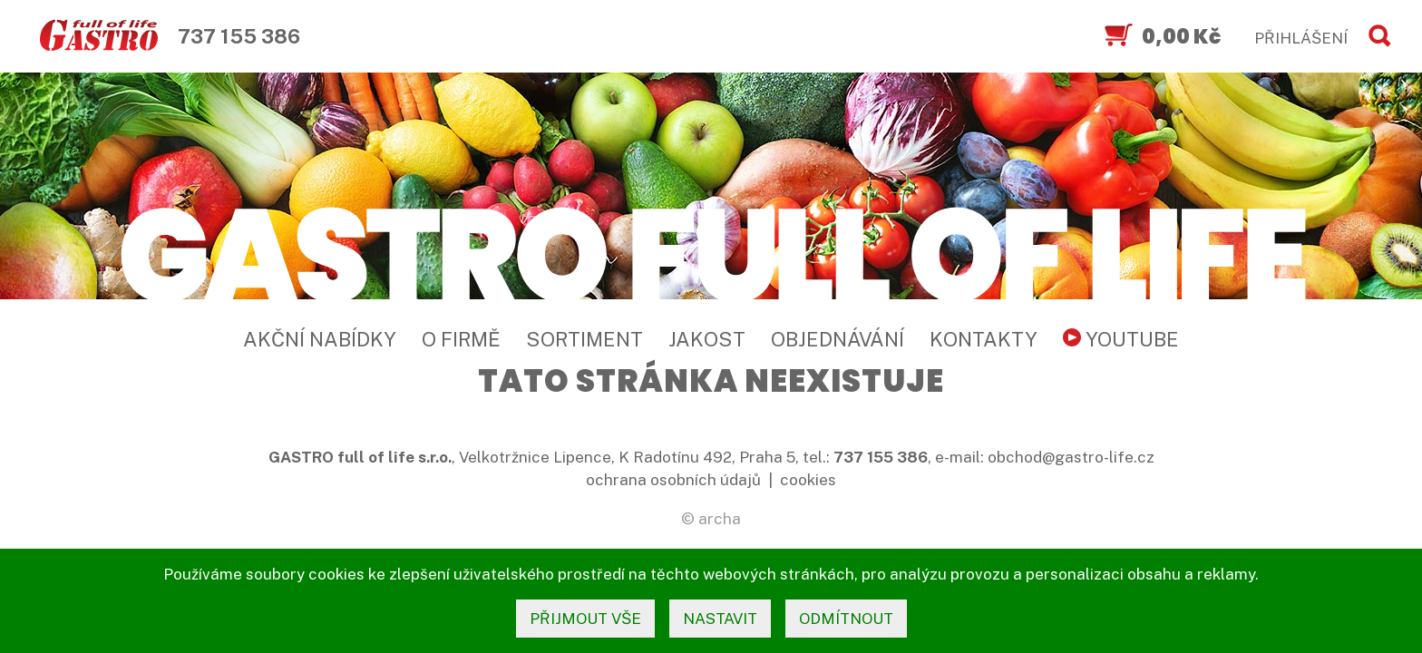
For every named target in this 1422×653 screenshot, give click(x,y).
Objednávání (837, 339)
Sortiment (584, 339)
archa (719, 519)
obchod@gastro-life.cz (1071, 457)
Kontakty (983, 339)
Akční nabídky (319, 339)
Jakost (706, 339)
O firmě (461, 339)
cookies (808, 480)
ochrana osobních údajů (673, 480)
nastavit (720, 618)
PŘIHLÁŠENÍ (1301, 38)
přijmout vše (585, 618)
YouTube (1121, 339)
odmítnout (846, 618)
